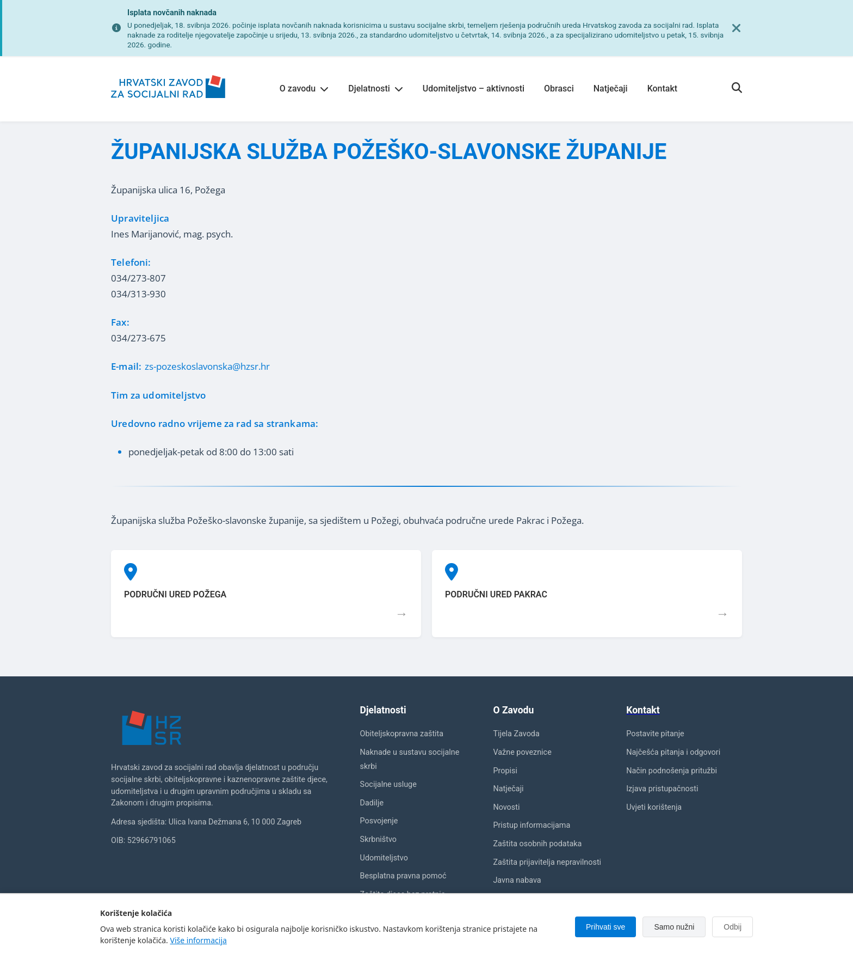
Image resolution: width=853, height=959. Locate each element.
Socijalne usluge (388, 784)
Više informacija (198, 940)
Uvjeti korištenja (654, 807)
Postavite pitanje (655, 733)
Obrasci (559, 88)
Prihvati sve (605, 927)
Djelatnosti (375, 88)
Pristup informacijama (531, 825)
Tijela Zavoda (516, 733)
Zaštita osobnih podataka (537, 843)
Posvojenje (379, 821)
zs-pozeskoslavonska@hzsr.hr (207, 366)
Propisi (505, 770)
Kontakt (662, 88)
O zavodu (304, 88)
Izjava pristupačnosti (662, 788)
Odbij (732, 927)
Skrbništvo (378, 839)
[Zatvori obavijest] (736, 28)
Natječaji (611, 88)
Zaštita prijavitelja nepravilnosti (547, 862)
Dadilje (372, 803)
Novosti (506, 807)
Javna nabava (517, 880)
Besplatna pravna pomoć (403, 876)
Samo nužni (674, 927)
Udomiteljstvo (384, 858)
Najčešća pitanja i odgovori (673, 752)
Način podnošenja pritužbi (671, 770)
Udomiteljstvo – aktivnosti (473, 88)
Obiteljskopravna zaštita (402, 733)
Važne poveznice (522, 752)
